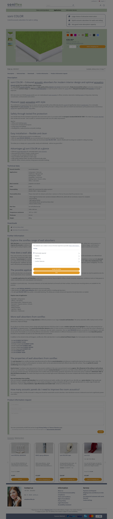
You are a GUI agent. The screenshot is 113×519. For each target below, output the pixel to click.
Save (56, 272)
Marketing (38, 258)
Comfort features (39, 261)
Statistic (37, 256)
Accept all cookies (56, 269)
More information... (74, 246)
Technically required (40, 253)
